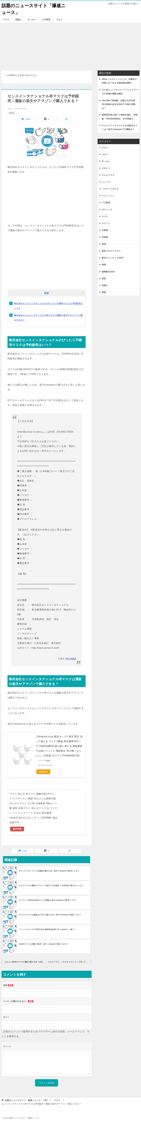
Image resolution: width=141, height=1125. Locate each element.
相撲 (104, 264)
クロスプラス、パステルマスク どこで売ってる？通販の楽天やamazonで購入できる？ (70, 962)
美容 (104, 278)
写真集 (105, 237)
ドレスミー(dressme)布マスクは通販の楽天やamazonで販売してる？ (48, 900)
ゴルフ (105, 154)
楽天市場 (17, 829)
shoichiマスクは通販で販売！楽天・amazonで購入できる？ (44, 944)
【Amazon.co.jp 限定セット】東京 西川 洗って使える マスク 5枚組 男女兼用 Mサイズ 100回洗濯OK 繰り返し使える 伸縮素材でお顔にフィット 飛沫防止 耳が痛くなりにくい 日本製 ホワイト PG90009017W (59, 746)
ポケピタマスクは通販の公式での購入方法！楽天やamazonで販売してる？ (50, 915)
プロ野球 (46, 19)
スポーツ (106, 168)
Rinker (48, 760)
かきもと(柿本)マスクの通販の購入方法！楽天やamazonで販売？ (25, 962)
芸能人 (18, 19)
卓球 (104, 244)
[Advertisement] (70, 45)
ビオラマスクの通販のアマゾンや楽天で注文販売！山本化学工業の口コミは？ (51, 885)
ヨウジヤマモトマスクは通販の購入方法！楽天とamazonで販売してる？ (49, 871)
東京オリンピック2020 (112, 257)
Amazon (43, 771)
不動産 (105, 230)
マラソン (106, 223)
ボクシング (107, 209)
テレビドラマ (108, 175)
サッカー (32, 19)
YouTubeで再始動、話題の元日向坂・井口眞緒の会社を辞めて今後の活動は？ (119, 104)
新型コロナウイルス (111, 251)
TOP (26, 1100)
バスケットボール (110, 188)
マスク (6, 19)
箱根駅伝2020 (108, 271)
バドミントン (108, 195)
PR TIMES (71, 658)
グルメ (59, 19)
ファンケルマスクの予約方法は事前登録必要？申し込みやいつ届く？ (47, 929)
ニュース (106, 182)
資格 (104, 292)
